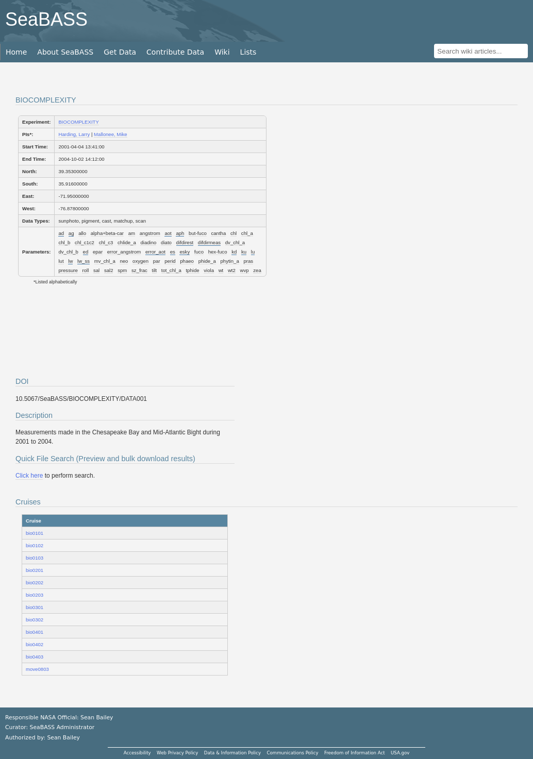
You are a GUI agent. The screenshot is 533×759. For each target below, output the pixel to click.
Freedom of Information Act (354, 752)
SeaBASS (46, 19)
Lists (248, 52)
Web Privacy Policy (177, 752)
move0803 (37, 669)
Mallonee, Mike (110, 134)
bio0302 (34, 619)
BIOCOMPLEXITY (78, 122)
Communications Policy (292, 752)
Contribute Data (175, 52)
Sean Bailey (63, 737)
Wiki (221, 52)
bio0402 (34, 644)
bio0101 (34, 533)
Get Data (120, 52)
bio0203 (34, 595)
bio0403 (34, 657)
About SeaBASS (65, 52)
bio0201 (34, 570)
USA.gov (400, 752)
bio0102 (34, 545)
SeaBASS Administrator (62, 727)
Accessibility (137, 752)
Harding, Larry (74, 134)
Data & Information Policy (232, 752)
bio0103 (34, 558)
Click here (29, 475)
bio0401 (34, 632)
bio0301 (34, 607)
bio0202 (34, 582)
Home (16, 52)
